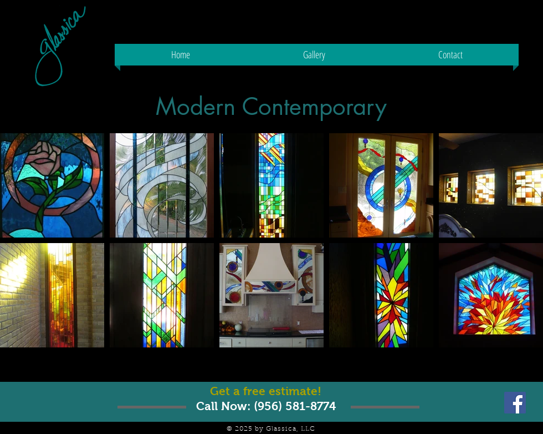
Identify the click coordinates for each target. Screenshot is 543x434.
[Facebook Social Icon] (515, 402)
